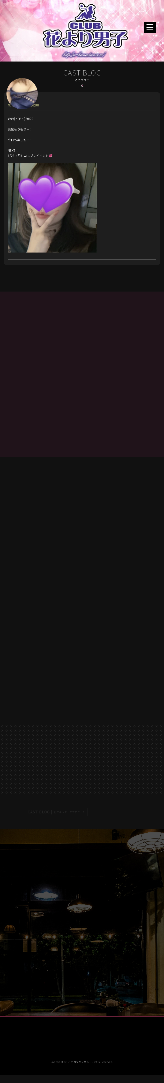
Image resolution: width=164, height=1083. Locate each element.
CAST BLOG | (54, 812)
